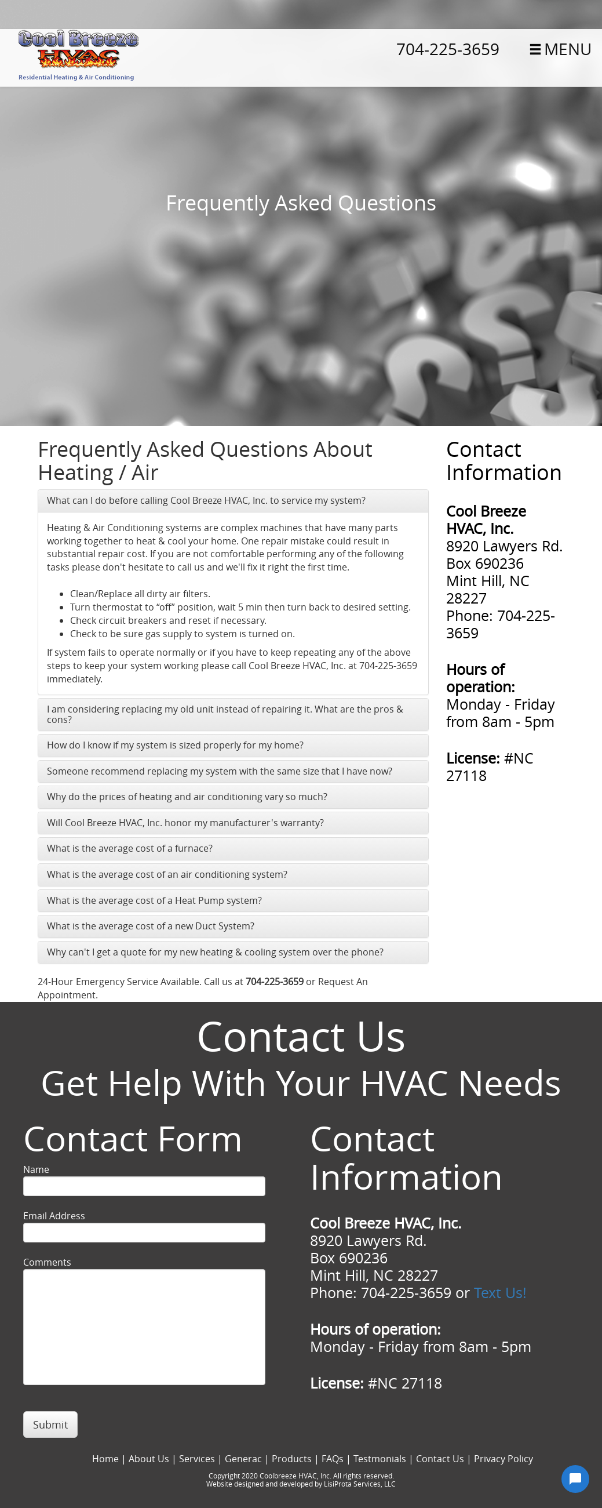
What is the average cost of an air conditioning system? (167, 874)
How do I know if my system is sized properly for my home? (175, 745)
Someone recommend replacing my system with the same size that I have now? (219, 771)
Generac (243, 1458)
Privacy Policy (503, 1458)
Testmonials (379, 1458)
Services (197, 1458)
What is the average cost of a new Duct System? (150, 926)
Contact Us (440, 1458)
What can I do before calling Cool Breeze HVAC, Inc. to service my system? (206, 500)
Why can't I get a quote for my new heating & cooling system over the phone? (215, 952)
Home (105, 1458)
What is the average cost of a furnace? (130, 848)
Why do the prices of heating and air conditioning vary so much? (187, 796)
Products (292, 1458)
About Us (149, 1458)
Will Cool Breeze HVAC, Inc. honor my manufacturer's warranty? (185, 822)
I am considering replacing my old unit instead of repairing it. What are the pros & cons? (225, 714)
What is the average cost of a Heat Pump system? (154, 900)
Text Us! (500, 1292)
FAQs (333, 1458)
